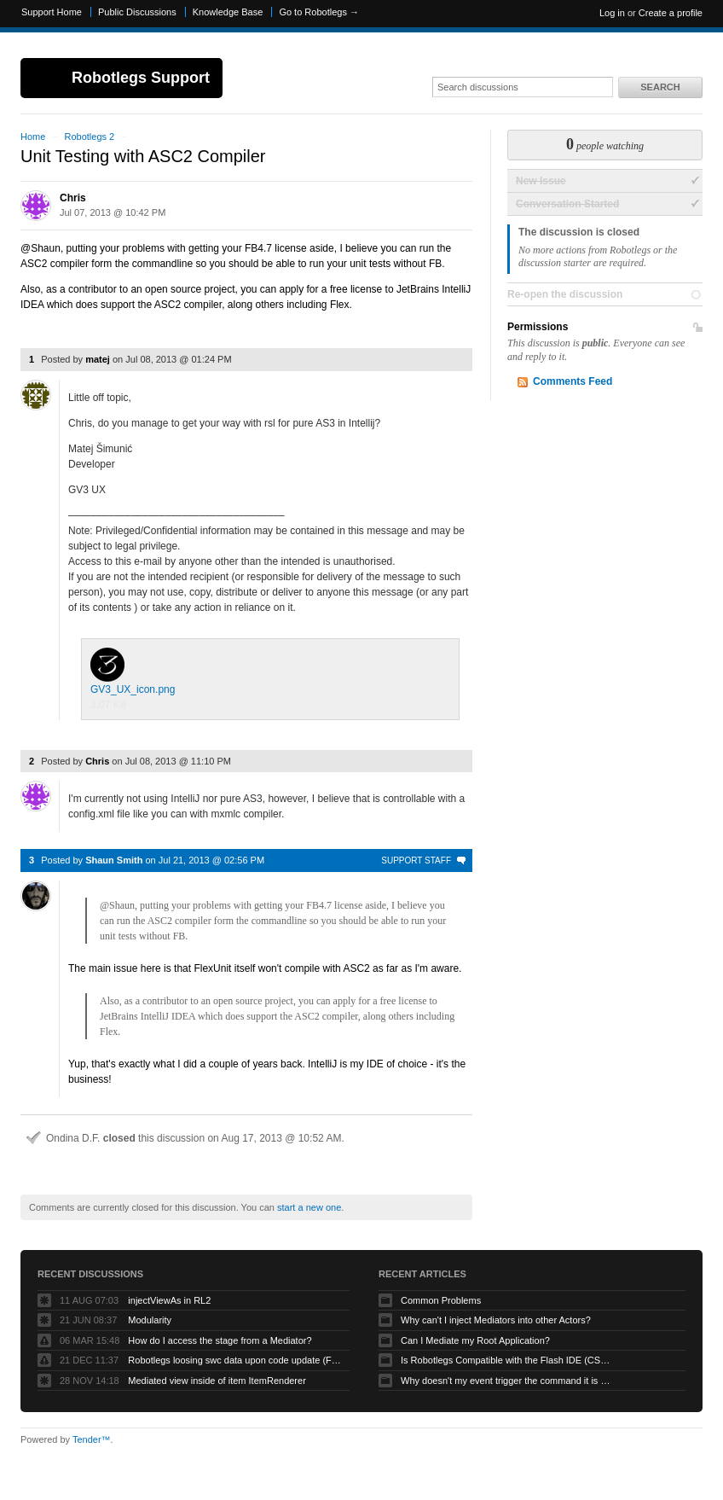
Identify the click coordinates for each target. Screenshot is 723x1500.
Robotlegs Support (141, 77)
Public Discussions (137, 12)
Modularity (149, 1320)
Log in (612, 13)
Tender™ (91, 1439)
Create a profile (671, 13)
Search (660, 87)
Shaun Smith (113, 860)
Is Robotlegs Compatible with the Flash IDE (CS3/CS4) (507, 1360)
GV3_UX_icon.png (132, 671)
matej (97, 359)
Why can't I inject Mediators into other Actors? (496, 1320)
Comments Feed (572, 381)
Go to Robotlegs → (319, 12)
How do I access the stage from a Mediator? (219, 1340)
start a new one (309, 1207)
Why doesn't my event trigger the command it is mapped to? (507, 1380)
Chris (73, 198)
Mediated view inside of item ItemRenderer (216, 1380)
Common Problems (441, 1300)
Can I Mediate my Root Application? (475, 1340)
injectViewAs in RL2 (169, 1300)
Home (32, 136)
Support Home (51, 12)
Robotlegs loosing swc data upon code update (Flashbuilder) (234, 1360)
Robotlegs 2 (89, 136)
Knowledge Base (228, 12)
